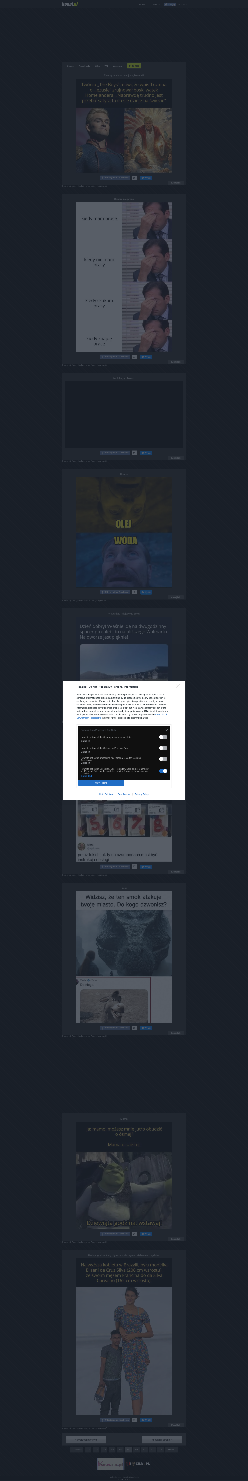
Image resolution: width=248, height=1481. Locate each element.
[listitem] (124, 730)
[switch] (163, 737)
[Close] (179, 687)
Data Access (124, 794)
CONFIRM (101, 783)
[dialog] (124, 740)
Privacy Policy (142, 794)
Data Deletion (106, 794)
